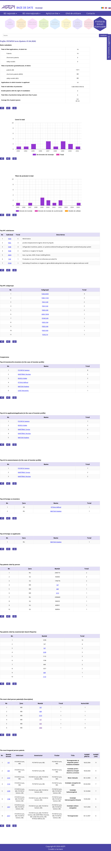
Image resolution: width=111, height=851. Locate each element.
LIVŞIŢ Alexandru (23, 391)
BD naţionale (10, 13)
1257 (8, 807)
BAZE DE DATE (25, 7)
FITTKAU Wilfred (23, 382)
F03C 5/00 (45, 302)
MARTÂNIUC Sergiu (24, 429)
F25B (9, 247)
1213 (57, 593)
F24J (9, 259)
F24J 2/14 (45, 334)
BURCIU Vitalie (22, 378)
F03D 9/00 (45, 330)
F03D (9, 239)
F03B (9, 251)
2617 (8, 816)
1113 (44, 677)
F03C (9, 243)
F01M (9, 263)
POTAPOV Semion (24, 370)
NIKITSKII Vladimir (23, 386)
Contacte (90, 13)
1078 (44, 652)
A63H (9, 255)
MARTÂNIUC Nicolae (24, 374)
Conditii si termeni (55, 849)
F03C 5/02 (45, 306)
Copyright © (51, 846)
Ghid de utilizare (73, 13)
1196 (8, 799)
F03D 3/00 (45, 310)
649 (57, 589)
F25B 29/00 (45, 294)
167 (57, 585)
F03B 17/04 (45, 298)
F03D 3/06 (45, 326)
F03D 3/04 (45, 322)
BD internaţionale (31, 13)
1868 (40, 728)
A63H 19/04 (45, 314)
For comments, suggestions (109, 47)
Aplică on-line (53, 13)
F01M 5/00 (45, 318)
